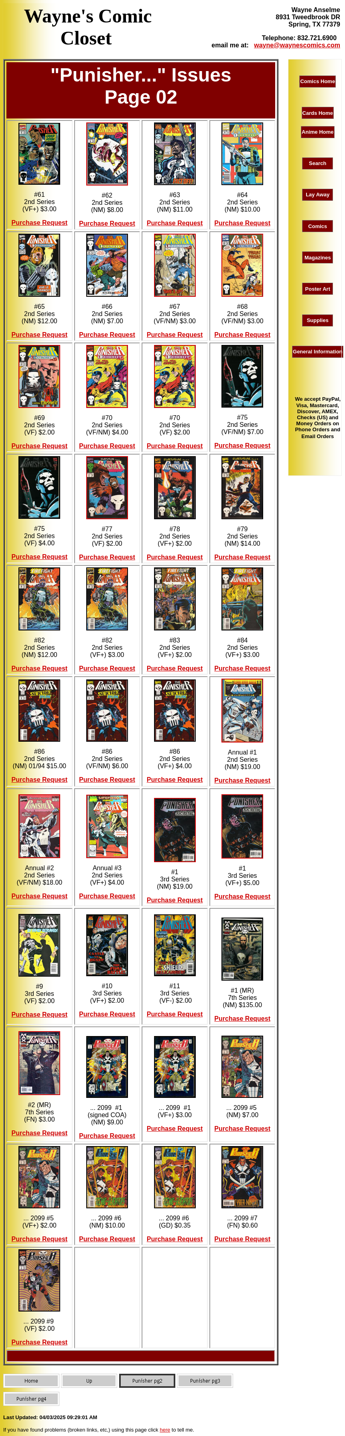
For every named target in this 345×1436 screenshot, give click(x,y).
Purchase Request (40, 222)
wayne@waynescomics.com (297, 45)
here (165, 1430)
